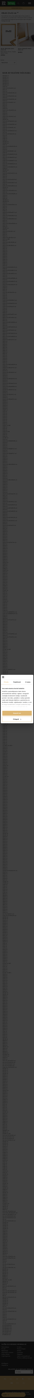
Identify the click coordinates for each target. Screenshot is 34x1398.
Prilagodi (17, 719)
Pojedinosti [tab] (17, 682)
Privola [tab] (6, 682)
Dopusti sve (17, 713)
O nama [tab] (27, 682)
